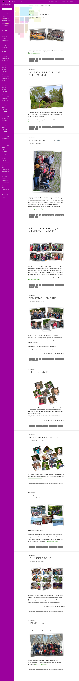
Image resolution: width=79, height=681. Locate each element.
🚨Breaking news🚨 (6, 18)
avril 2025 (4, 51)
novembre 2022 (5, 98)
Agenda (63, 1)
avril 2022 (4, 107)
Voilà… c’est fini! (39, 14)
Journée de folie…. (40, 558)
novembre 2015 (5, 182)
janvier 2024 (4, 74)
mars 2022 (4, 109)
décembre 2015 (5, 180)
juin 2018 (4, 156)
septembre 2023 (5, 82)
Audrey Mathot (40, 17)
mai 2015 (4, 187)
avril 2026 (4, 33)
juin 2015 (4, 185)
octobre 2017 (5, 164)
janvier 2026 (4, 38)
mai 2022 (4, 105)
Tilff (36, 60)
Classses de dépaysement (58, 127)
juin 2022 (4, 103)
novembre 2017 (5, 162)
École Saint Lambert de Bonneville (15, 2)
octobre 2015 (5, 184)
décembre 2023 (5, 76)
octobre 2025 (5, 43)
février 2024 (4, 73)
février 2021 (4, 131)
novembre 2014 (5, 189)
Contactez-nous (70, 1)
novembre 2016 (5, 169)
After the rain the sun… (44, 437)
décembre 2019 (5, 145)
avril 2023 (4, 89)
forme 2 (31, 60)
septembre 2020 (5, 138)
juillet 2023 (4, 83)
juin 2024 (4, 65)
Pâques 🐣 (4, 16)
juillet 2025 (4, 47)
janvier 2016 (4, 178)
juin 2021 (4, 124)
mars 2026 (4, 34)
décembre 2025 (5, 40)
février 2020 (4, 144)
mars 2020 (4, 142)
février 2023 (4, 93)
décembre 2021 (5, 114)
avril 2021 (4, 127)
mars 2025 (4, 53)
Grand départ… (38, 623)
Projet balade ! (5, 25)
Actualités (51, 1)
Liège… (32, 494)
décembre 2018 (5, 153)
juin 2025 (4, 49)
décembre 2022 (5, 96)
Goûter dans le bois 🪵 (6, 20)
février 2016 (4, 176)
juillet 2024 (4, 63)
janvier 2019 (4, 151)
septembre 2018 (5, 154)
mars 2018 (4, 160)
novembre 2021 (5, 116)
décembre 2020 (5, 134)
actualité (32, 59)
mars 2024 (4, 71)
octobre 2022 (5, 100)
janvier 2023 (4, 94)
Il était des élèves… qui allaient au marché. (43, 230)
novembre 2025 (5, 42)
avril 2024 (4, 69)
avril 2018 (4, 158)
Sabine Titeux (40, 143)
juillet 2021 (4, 122)
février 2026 (4, 36)
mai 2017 (4, 167)
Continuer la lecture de (35, 53)
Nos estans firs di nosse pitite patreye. (44, 74)
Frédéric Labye (40, 375)
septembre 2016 (5, 171)
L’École (56, 1)
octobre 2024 (5, 60)
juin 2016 (4, 173)
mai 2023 (4, 87)
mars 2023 (4, 91)
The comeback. (38, 372)
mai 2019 (4, 149)
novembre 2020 (5, 136)
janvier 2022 (4, 113)
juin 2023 (4, 85)
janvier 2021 (4, 133)
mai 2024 (4, 67)
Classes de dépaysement (48, 59)
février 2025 (4, 54)
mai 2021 (4, 125)
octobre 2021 (5, 118)
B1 (37, 59)
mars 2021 (4, 129)
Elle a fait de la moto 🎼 (44, 140)
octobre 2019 (5, 147)
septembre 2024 (5, 62)
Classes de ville (59, 59)
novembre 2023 (5, 78)
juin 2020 (4, 140)
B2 (40, 59)
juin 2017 (4, 165)
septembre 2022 (5, 102)
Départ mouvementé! (42, 298)
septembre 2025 (5, 45)
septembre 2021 (5, 120)
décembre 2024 (5, 58)
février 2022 (4, 111)
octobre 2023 (5, 80)
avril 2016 (4, 174)
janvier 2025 (4, 56)
